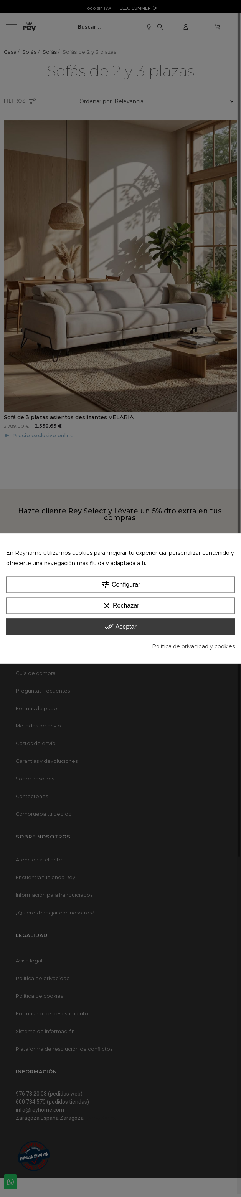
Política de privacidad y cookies (193, 646)
